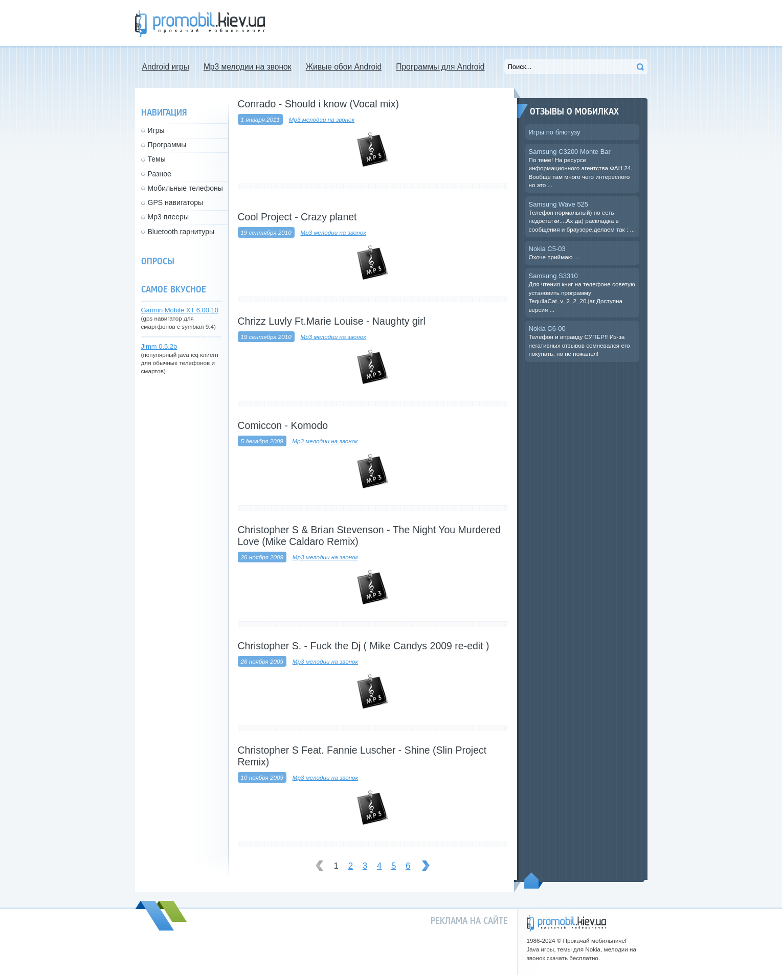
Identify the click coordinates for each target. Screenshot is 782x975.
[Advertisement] (461, 23)
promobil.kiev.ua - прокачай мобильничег (566, 923)
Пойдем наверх (533, 880)
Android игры (165, 66)
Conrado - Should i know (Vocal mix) (318, 103)
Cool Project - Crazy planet (297, 216)
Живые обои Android (344, 66)
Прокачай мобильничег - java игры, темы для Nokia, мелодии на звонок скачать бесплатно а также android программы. (200, 23)
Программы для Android (440, 66)
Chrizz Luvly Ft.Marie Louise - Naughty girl (332, 321)
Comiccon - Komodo (283, 425)
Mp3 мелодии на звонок (248, 66)
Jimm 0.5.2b (159, 346)
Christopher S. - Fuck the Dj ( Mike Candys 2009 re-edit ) (363, 645)
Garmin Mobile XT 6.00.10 (180, 310)
